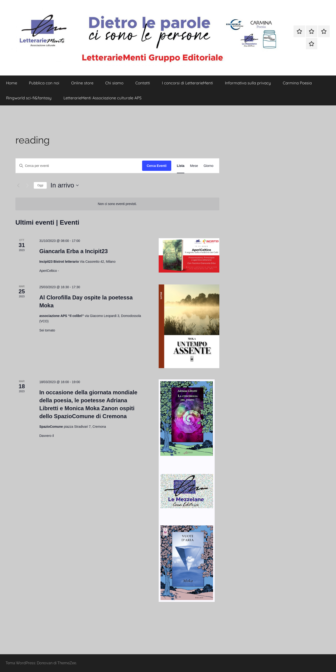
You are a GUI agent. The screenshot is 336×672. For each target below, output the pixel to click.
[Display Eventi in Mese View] (194, 165)
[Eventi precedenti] (18, 185)
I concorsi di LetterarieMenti (187, 82)
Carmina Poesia (297, 82)
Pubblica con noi (44, 82)
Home (11, 82)
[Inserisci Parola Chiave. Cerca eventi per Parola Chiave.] (79, 165)
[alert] (117, 204)
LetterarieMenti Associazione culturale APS (102, 97)
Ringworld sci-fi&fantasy (29, 97)
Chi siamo (114, 82)
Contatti (142, 82)
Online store (82, 82)
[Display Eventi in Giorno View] (209, 165)
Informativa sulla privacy (248, 82)
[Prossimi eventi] (27, 185)
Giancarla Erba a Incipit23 (73, 251)
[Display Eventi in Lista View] (181, 165)
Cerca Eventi (157, 166)
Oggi (40, 185)
